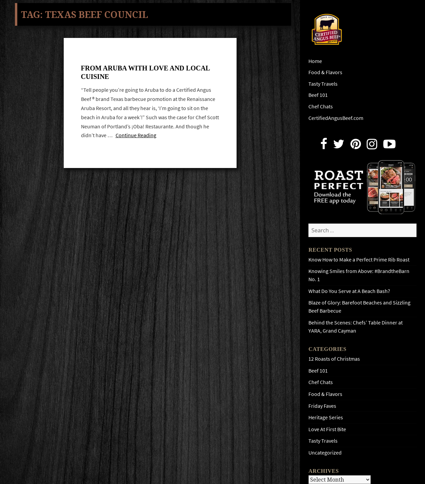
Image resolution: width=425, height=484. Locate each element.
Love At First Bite (327, 429)
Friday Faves (322, 405)
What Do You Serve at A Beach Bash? (349, 291)
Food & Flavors (325, 72)
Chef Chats (320, 106)
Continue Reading (136, 135)
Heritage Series (325, 417)
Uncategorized (325, 452)
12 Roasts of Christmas (334, 358)
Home (315, 61)
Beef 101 (318, 95)
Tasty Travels (323, 83)
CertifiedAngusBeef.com (335, 118)
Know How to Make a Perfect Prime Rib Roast (358, 259)
